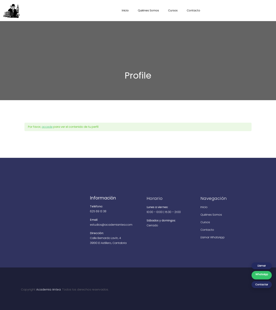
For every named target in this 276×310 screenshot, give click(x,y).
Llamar (262, 265)
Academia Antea (48, 290)
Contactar (261, 284)
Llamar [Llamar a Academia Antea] (205, 237)
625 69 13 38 (98, 211)
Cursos (173, 10)
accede (47, 127)
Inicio (125, 10)
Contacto (193, 10)
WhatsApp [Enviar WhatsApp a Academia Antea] (217, 237)
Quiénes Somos (148, 10)
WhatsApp (261, 274)
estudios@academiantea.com (111, 225)
